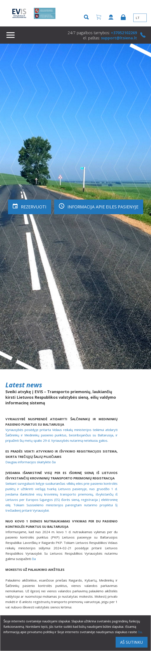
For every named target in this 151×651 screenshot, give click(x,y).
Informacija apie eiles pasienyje (98, 206)
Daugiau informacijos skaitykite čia (30, 462)
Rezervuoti (29, 206)
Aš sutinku (131, 642)
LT (140, 17)
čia (140, 632)
